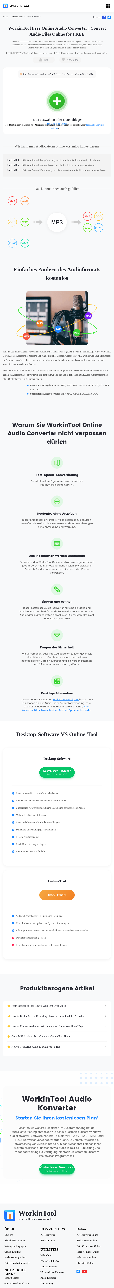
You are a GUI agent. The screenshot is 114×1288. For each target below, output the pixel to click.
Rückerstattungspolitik (15, 1257)
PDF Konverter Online (87, 1235)
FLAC (12, 243)
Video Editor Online (86, 1257)
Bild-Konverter (47, 1240)
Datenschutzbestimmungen (17, 1263)
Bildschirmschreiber (46, 710)
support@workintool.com (16, 1283)
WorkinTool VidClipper (66, 700)
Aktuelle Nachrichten (14, 1240)
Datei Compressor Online (88, 1246)
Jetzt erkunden (57, 895)
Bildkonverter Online (86, 1240)
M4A (12, 201)
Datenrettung (46, 1283)
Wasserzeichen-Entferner (52, 1272)
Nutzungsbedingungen (15, 1246)
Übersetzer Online (85, 1263)
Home (5, 17)
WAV (25, 222)
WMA (24, 243)
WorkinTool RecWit (50, 1261)
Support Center (11, 1278)
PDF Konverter (47, 1235)
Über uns (8, 1235)
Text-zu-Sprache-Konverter (75, 710)
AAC (25, 201)
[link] (5, 17)
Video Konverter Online (87, 1252)
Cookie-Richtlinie (12, 1252)
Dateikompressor (48, 1266)
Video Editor (17, 17)
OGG (12, 222)
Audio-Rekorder (48, 1278)
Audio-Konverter (33, 16)
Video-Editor (46, 1255)
